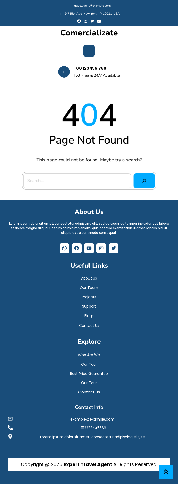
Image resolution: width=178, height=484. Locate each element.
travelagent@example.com (92, 6)
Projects (89, 295)
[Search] (143, 180)
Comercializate (89, 33)
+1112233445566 (92, 426)
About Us (89, 277)
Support (89, 305)
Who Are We (89, 353)
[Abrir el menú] (89, 51)
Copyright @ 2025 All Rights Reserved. (89, 464)
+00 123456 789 (90, 68)
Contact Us (89, 324)
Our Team (89, 286)
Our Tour (89, 363)
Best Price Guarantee (89, 372)
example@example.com (92, 418)
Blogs (89, 314)
